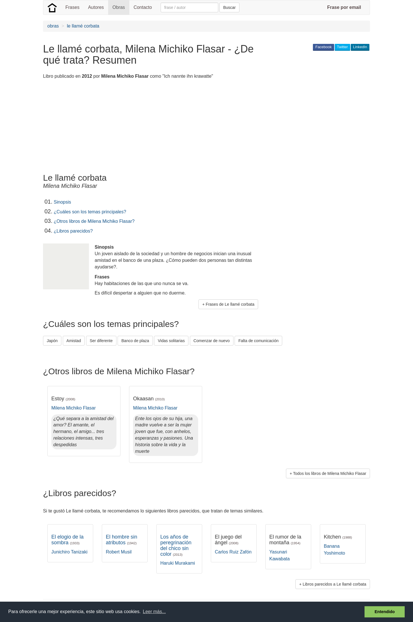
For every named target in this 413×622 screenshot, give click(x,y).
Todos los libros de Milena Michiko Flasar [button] (329, 473)
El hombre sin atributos (121, 539)
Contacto (143, 7)
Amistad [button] (74, 340)
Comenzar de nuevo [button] (212, 340)
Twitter (342, 47)
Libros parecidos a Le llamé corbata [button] (334, 584)
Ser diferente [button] (101, 340)
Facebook (323, 47)
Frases (72, 7)
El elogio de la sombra (67, 539)
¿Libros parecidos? (73, 231)
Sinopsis (62, 202)
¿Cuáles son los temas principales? (90, 211)
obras (53, 26)
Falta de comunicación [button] (258, 340)
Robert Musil (119, 551)
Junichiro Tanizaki (69, 551)
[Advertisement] (147, 127)
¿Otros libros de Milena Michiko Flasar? (94, 221)
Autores (96, 7)
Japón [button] (52, 340)
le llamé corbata (83, 26)
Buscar (229, 7)
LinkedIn (360, 47)
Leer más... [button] (154, 611)
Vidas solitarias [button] (171, 340)
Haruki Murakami (177, 563)
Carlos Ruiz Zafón (233, 551)
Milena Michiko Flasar (73, 407)
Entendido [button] (385, 611)
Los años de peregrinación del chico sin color (176, 545)
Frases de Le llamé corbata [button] (230, 304)
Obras (118, 7)
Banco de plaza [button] (135, 340)
